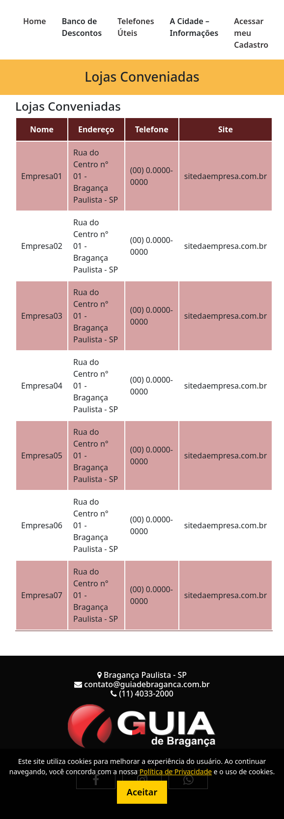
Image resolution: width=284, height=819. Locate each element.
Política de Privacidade (176, 771)
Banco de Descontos (82, 27)
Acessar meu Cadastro (251, 33)
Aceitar (142, 792)
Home (34, 21)
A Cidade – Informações (194, 27)
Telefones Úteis (135, 27)
